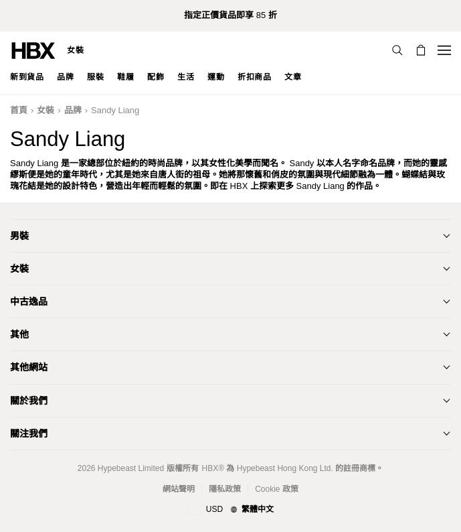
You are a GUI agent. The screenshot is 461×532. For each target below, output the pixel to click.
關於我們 (29, 400)
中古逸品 (29, 301)
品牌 (73, 110)
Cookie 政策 (276, 489)
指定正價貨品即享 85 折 (230, 15)
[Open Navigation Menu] (444, 50)
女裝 (75, 50)
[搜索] (397, 50)
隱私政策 (225, 489)
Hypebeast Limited (131, 468)
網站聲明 (179, 489)
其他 (19, 334)
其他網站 (29, 367)
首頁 (18, 110)
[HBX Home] (33, 50)
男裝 (19, 235)
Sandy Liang (115, 110)
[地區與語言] (230, 510)
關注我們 (29, 433)
